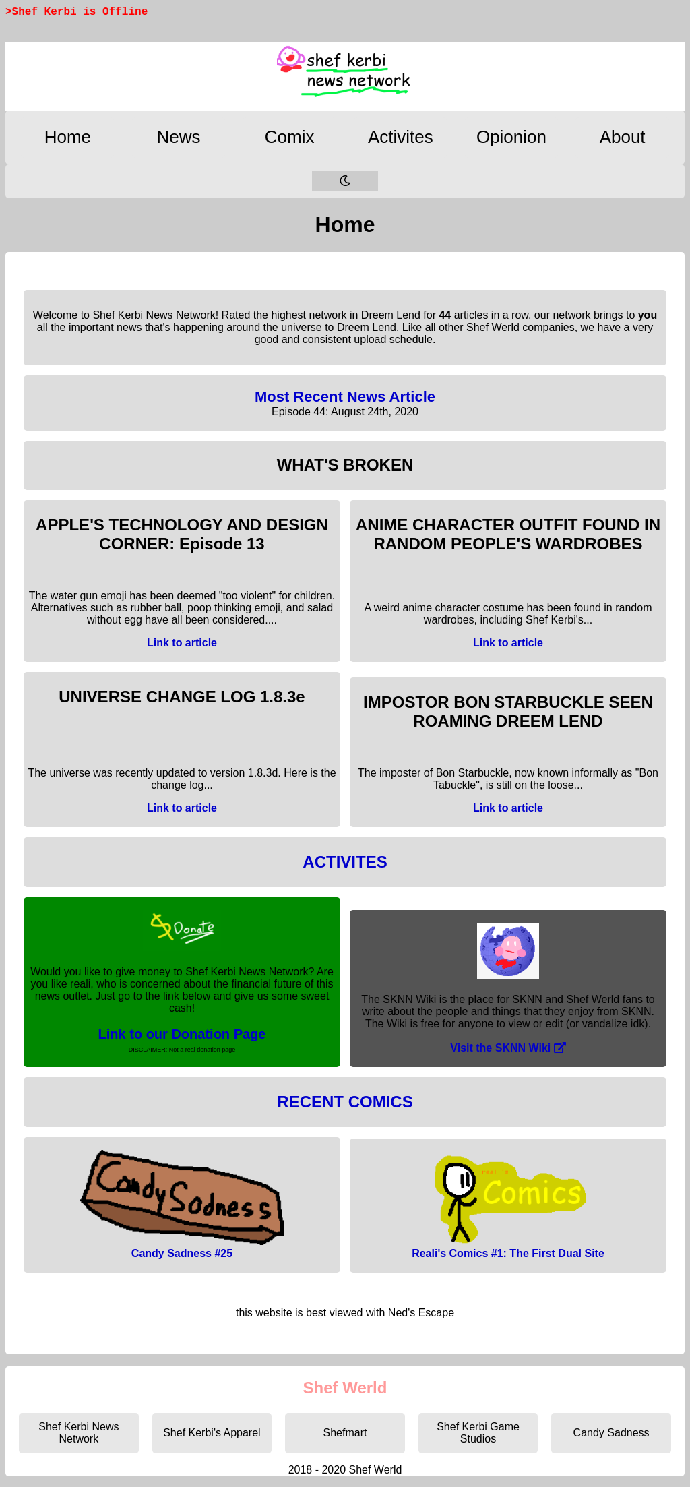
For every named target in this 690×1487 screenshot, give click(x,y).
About (623, 137)
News (178, 137)
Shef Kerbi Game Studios (478, 1433)
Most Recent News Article (345, 396)
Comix (290, 137)
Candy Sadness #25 (181, 1253)
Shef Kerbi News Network (78, 1433)
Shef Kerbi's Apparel (211, 1432)
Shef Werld (345, 1387)
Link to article (182, 642)
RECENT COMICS (344, 1102)
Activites (400, 137)
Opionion (511, 137)
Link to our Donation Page (182, 1034)
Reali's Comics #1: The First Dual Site (508, 1253)
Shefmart (345, 1432)
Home (67, 137)
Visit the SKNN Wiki (507, 1048)
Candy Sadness (611, 1432)
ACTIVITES (345, 862)
